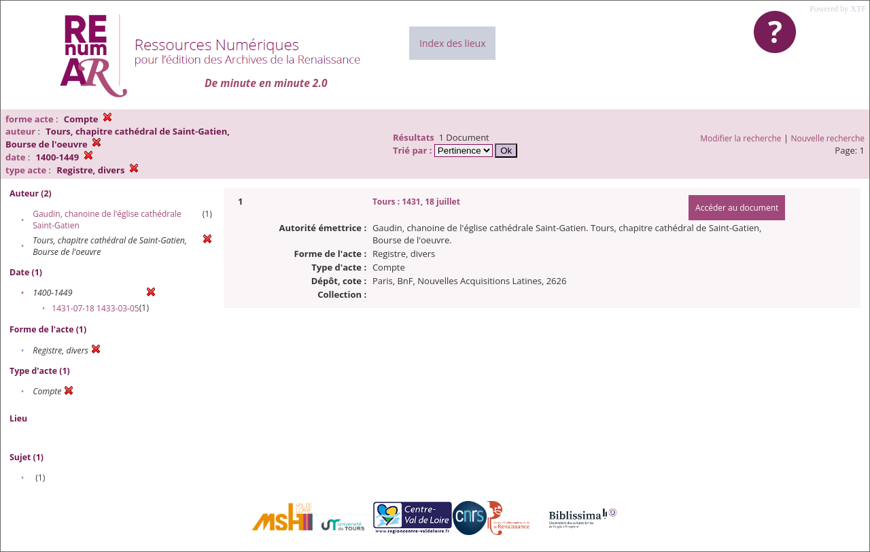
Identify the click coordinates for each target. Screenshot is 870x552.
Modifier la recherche (740, 138)
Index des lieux (452, 43)
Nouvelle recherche (828, 138)
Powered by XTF (838, 9)
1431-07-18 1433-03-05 (95, 308)
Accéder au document (736, 207)
